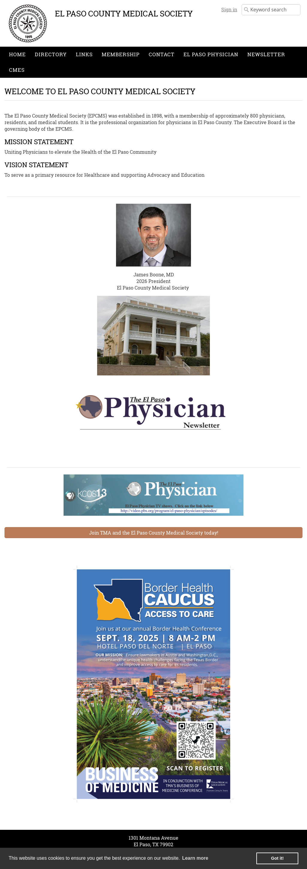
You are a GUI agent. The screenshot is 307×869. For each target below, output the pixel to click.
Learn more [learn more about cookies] (195, 858)
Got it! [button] (277, 858)
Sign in (229, 9)
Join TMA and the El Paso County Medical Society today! (153, 532)
